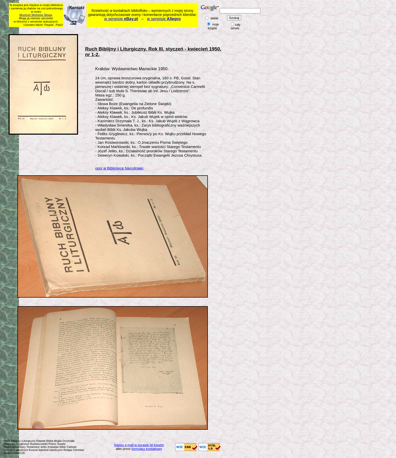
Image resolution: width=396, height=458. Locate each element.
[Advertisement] (106, 30)
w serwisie (121, 19)
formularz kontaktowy (147, 449)
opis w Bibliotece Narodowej (119, 168)
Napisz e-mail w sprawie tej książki (139, 445)
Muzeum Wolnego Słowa (35, 14)
